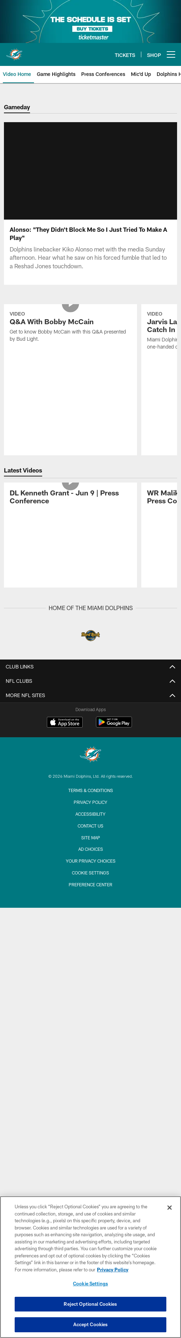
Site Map (90, 837)
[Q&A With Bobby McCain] (70, 327)
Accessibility (90, 813)
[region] (90, 1267)
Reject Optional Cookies (90, 1304)
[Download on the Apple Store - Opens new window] (64, 723)
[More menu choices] (171, 54)
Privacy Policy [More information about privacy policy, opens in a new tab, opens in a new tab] (112, 1269)
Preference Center (90, 884)
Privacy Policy (90, 802)
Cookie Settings (90, 872)
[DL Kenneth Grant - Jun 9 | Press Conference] (70, 498)
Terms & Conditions (90, 790)
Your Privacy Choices (91, 860)
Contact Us (90, 825)
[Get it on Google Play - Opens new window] (114, 725)
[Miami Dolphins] (90, 755)
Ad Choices (90, 849)
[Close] (169, 1207)
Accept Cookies (90, 1324)
